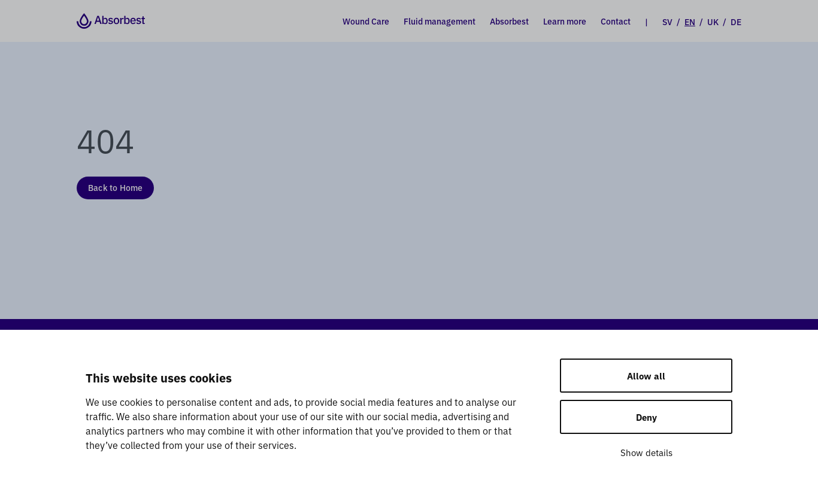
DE (736, 22)
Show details (646, 452)
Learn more (564, 21)
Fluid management (439, 21)
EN (689, 22)
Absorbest (509, 21)
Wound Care (366, 21)
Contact (616, 21)
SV (667, 22)
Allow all (646, 375)
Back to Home (115, 187)
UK (713, 22)
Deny (646, 417)
